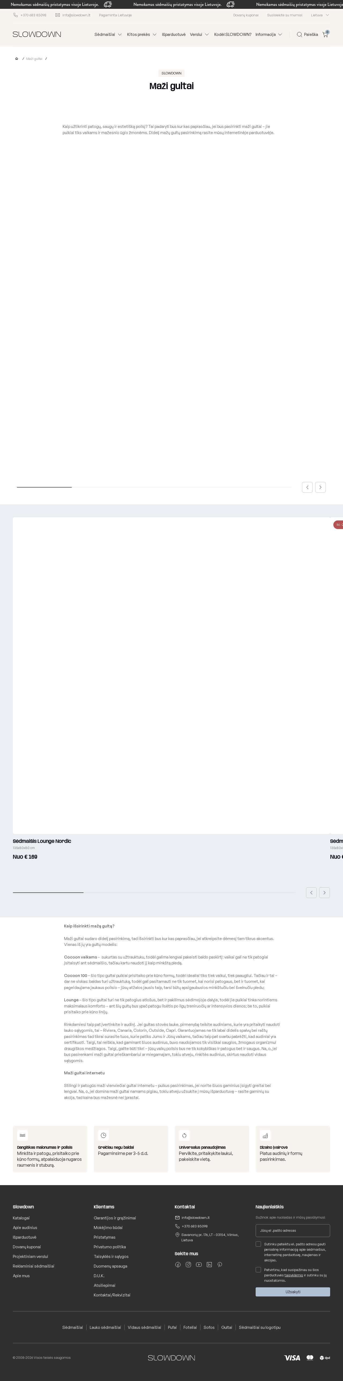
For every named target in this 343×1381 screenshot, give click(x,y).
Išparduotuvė (174, 34)
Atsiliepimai (104, 1285)
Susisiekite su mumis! (285, 15)
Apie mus (21, 1275)
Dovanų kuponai (246, 15)
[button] (307, 487)
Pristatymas (104, 1237)
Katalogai (21, 1217)
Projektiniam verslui (30, 1256)
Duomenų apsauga (110, 1266)
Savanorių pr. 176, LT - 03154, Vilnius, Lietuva (209, 1237)
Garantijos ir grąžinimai (115, 1217)
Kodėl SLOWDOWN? (232, 34)
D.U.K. (99, 1275)
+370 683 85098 (195, 1226)
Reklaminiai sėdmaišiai (33, 1266)
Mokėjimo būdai (108, 1227)
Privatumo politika (110, 1246)
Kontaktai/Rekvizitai (112, 1295)
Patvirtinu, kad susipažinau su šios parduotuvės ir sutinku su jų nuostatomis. (291, 1275)
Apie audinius (25, 1227)
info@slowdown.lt (196, 1217)
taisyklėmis (294, 1275)
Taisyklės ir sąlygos (111, 1256)
